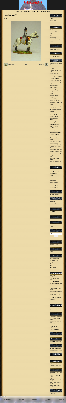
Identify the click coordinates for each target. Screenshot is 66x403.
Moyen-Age (56, 248)
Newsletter (43, 11)
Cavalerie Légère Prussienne (56, 121)
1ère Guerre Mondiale (56, 217)
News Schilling (53, 68)
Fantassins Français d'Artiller (56, 149)
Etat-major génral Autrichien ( (56, 144)
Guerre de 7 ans (56, 198)
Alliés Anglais (53, 107)
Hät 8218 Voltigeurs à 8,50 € (56, 283)
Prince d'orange (53, 267)
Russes (51, 139)
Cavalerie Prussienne (54, 122)
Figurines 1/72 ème (54, 244)
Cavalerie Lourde (53, 87)
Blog (21, 11)
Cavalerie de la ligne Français (56, 64)
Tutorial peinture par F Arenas (56, 350)
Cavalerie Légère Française (55, 89)
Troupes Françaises (54, 203)
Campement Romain (54, 185)
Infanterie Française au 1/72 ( (56, 161)
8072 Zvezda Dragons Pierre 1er (56, 295)
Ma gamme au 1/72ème (54, 378)
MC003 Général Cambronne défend (55, 383)
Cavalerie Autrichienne (54, 136)
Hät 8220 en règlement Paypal (56, 281)
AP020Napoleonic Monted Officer (55, 289)
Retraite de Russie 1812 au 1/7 (55, 147)
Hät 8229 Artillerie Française (56, 297)
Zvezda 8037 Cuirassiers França (55, 324)
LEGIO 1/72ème (56, 354)
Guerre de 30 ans (56, 191)
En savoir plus (53, 237)
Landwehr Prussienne (54, 124)
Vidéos (48, 11)
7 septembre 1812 (53, 393)
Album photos (27, 11)
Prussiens (52, 204)
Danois (51, 97)
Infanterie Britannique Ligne (56, 105)
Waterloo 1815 (53, 20)
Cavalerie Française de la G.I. (56, 76)
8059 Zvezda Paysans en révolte (55, 319)
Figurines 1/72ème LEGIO (55, 357)
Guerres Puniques (53, 173)
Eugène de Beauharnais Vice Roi (56, 373)
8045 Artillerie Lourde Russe (56, 291)
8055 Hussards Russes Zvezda (56, 316)
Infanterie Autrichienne (54, 130)
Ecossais (51, 104)
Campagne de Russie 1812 (55, 365)
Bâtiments (56, 222)
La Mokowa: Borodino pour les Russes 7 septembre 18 (55, 39)
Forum (33, 11)
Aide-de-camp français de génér (55, 156)
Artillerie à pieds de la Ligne (56, 82)
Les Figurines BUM (54, 260)
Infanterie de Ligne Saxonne (55, 98)
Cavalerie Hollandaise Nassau (56, 269)
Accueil (17, 11)
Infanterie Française (54, 85)
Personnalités (52, 201)
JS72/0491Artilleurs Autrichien (54, 276)
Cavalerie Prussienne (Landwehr (54, 127)
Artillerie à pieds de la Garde (56, 80)
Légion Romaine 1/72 (54, 171)
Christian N (52, 299)
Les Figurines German (54, 262)
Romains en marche (54, 178)
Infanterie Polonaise (54, 95)
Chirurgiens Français (54, 73)
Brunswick (52, 111)
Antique (56, 167)
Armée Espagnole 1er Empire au (56, 153)
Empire (56, 60)
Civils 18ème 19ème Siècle (55, 141)
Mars (51, 263)
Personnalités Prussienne (55, 113)
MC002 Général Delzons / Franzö (55, 380)
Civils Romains (53, 177)
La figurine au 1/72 (33, 2)
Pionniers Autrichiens (54, 137)
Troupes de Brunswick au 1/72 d (55, 66)
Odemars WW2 (53, 308)
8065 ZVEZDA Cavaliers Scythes (55, 327)
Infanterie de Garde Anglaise (56, 102)
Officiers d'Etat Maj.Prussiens (56, 114)
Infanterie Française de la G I (56, 75)
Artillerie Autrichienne (54, 78)
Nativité (51, 175)
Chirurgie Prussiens (54, 116)
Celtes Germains (53, 184)
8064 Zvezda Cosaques (54, 329)
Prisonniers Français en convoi (54, 91)
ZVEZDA (56, 314)
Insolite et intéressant (56, 255)
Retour (26, 64)
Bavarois (51, 93)
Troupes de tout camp (54, 194)
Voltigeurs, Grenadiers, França (56, 151)
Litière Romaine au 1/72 (55, 170)
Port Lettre (52, 286)
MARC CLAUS (53, 37)
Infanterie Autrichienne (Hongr (54, 22)
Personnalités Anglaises (55, 100)
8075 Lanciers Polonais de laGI (55, 322)
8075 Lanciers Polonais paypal (54, 279)
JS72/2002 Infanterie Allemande (54, 212)
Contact (38, 11)
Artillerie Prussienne (54, 129)
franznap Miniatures (54, 163)
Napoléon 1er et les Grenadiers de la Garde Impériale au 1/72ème (54, 30)
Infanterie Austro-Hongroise (55, 132)
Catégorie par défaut (54, 363)
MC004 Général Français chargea (55, 386)
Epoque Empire (53, 180)
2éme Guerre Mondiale (56, 209)
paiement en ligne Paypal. (56, 273)
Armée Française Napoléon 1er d (55, 71)
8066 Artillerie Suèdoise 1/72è (56, 293)
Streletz (51, 265)
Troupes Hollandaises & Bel (55, 109)
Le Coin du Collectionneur (55, 348)
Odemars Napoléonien (54, 309)
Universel (52, 18)
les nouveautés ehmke (54, 258)
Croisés (51, 251)
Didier (51, 301)
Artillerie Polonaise (54, 143)
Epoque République (54, 182)
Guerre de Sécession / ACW (55, 341)
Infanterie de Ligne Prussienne (54, 119)
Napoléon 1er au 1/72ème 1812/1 (55, 376)
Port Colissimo (53, 285)
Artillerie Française (54, 83)
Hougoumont (52, 224)
